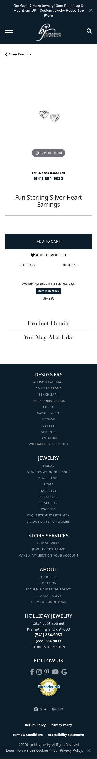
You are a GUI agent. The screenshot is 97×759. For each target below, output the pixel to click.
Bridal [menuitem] (48, 466)
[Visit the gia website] (40, 709)
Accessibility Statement (66, 735)
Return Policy (35, 725)
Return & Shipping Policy (48, 589)
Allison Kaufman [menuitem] (48, 382)
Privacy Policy (49, 595)
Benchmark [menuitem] (49, 394)
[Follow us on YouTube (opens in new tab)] (55, 672)
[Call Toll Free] (48, 640)
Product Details (48, 323)
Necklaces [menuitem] (49, 497)
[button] (89, 32)
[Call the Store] (48, 634)
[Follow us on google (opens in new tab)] (64, 672)
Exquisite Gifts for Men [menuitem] (48, 515)
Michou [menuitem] (48, 419)
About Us (48, 577)
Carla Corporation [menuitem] (48, 401)
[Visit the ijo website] (57, 709)
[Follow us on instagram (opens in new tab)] (39, 672)
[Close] (90, 10)
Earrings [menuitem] (49, 490)
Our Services (48, 543)
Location (48, 583)
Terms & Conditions (48, 602)
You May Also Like (48, 337)
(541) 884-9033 (48, 178)
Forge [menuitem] (48, 407)
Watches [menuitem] (48, 509)
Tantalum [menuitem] (48, 438)
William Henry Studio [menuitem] (48, 444)
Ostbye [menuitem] (48, 425)
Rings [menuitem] (48, 484)
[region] (48, 115)
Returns (71, 265)
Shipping (27, 265)
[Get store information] (48, 647)
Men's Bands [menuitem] (48, 478)
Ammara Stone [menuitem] (48, 388)
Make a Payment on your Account (49, 555)
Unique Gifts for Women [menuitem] (49, 521)
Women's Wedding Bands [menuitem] (48, 472)
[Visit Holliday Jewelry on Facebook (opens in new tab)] (32, 672)
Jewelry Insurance (48, 549)
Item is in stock (48, 291)
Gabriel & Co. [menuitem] (48, 413)
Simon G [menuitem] (48, 432)
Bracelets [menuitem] (48, 503)
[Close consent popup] (89, 750)
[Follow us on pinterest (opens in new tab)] (46, 672)
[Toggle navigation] (9, 32)
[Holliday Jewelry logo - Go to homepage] (49, 32)
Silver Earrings (20, 54)
